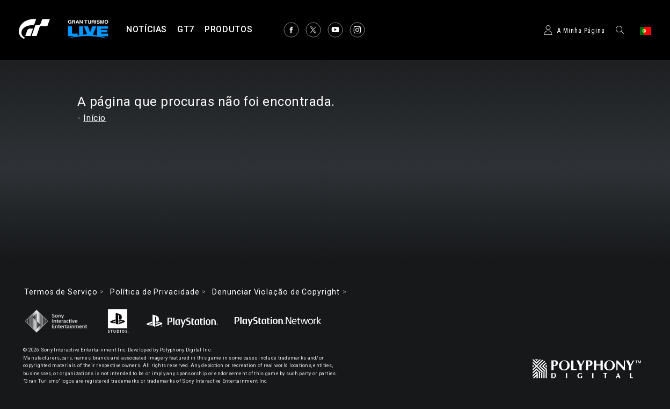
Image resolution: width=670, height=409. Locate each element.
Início (94, 118)
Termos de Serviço (60, 292)
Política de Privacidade (154, 292)
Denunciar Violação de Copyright (275, 292)
